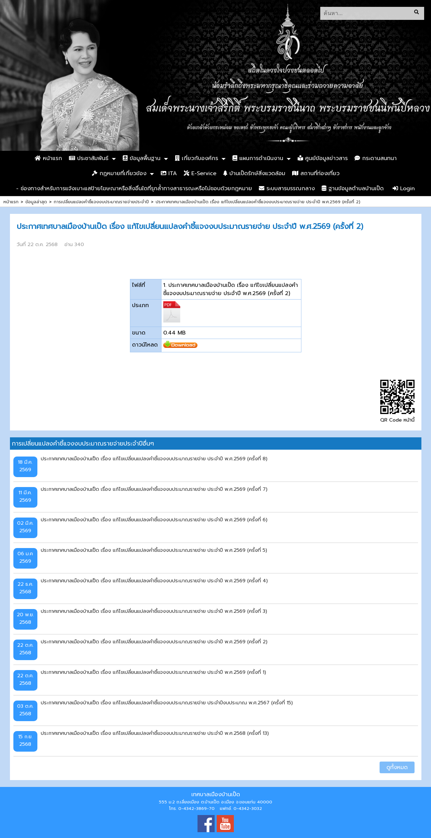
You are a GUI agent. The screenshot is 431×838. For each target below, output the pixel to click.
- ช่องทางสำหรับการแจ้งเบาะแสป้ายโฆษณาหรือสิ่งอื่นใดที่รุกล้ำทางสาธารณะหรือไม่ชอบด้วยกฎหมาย (134, 188)
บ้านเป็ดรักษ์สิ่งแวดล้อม (254, 173)
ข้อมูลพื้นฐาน (141, 158)
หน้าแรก (48, 158)
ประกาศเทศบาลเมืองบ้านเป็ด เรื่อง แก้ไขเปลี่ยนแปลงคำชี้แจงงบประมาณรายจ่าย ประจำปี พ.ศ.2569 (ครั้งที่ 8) (154, 458)
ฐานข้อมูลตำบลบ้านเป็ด (353, 188)
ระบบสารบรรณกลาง (287, 188)
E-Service (200, 173)
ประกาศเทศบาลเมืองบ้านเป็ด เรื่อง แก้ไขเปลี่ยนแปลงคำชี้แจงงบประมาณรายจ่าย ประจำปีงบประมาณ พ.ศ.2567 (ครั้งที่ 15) (167, 702)
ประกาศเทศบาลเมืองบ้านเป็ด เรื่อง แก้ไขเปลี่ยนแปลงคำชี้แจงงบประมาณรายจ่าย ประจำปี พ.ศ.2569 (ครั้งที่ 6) (154, 519)
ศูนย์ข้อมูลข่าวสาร (323, 158)
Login (404, 188)
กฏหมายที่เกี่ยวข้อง (119, 173)
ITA (169, 173)
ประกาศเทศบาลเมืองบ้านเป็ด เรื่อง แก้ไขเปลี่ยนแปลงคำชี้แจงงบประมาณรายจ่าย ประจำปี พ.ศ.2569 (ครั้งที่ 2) (258, 201)
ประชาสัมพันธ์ (88, 158)
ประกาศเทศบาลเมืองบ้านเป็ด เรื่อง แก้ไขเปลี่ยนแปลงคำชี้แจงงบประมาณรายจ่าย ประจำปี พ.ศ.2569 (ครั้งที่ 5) (154, 550)
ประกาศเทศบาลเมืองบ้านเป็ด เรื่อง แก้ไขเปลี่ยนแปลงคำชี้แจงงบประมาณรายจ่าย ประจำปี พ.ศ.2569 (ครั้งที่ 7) (154, 489)
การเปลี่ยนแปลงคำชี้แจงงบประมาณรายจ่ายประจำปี (101, 201)
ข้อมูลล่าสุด (36, 201)
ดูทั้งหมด (397, 767)
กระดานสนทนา (376, 158)
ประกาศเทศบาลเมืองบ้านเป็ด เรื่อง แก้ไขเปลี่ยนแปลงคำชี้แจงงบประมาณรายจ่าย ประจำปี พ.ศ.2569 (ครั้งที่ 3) (154, 611)
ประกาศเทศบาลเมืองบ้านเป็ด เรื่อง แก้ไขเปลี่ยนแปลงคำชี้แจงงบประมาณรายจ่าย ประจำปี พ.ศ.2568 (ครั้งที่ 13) (155, 733)
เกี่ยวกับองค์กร (196, 158)
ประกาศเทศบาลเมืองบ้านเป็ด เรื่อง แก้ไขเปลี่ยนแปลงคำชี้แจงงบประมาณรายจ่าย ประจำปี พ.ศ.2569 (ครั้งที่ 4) (154, 580)
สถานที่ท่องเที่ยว (315, 173)
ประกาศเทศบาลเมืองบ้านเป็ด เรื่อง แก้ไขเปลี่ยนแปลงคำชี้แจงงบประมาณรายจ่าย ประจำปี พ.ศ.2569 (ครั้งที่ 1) (153, 672)
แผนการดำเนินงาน (257, 158)
